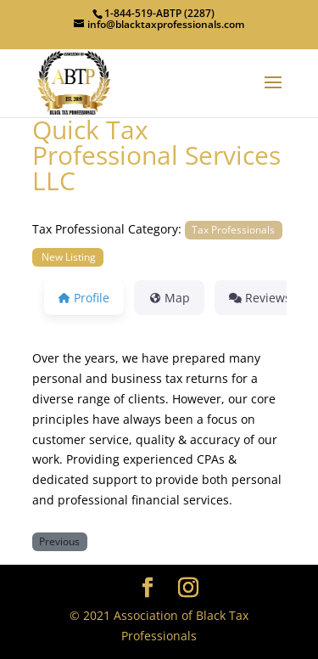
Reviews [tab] (260, 298)
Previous (59, 541)
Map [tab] (169, 298)
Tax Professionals (233, 229)
